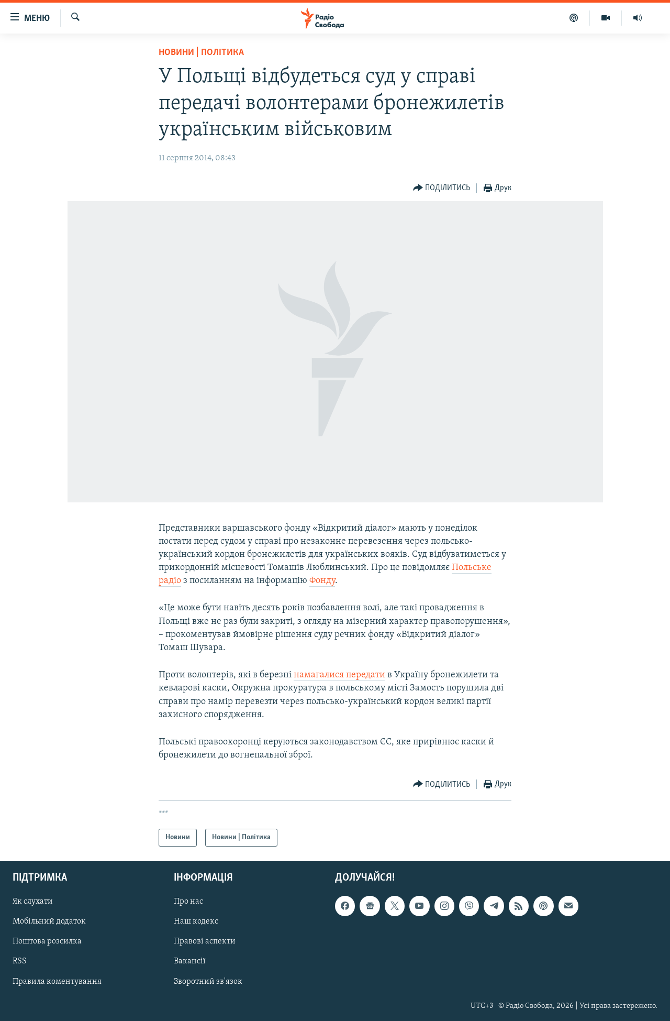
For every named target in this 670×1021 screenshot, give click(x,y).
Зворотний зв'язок (208, 982)
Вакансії (190, 962)
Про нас (188, 902)
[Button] (442, 188)
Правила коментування (57, 982)
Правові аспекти (205, 942)
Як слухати (33, 902)
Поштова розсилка (47, 942)
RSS (20, 962)
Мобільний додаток (49, 922)
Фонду (322, 581)
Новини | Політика (201, 53)
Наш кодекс (196, 922)
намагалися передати (339, 675)
